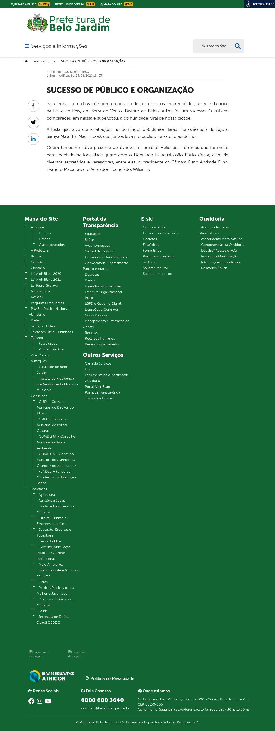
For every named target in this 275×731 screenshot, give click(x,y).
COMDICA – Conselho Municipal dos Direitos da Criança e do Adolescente (56, 459)
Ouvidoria (92, 381)
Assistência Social (52, 500)
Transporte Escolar (99, 398)
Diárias (90, 280)
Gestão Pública (50, 541)
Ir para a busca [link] (30, 4)
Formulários (152, 250)
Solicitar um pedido (157, 274)
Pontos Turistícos (51, 349)
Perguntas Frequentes (47, 303)
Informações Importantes (220, 262)
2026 (119, 722)
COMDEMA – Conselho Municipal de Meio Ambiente (56, 442)
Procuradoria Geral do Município (54, 602)
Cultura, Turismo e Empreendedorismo (52, 521)
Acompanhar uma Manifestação (214, 230)
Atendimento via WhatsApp (221, 239)
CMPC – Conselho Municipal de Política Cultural (52, 425)
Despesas (92, 274)
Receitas (91, 332)
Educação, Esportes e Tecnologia (54, 532)
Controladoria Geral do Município (55, 509)
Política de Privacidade (109, 678)
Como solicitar (154, 227)
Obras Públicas (96, 315)
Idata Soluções (166, 722)
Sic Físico (150, 262)
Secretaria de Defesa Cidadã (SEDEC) (52, 619)
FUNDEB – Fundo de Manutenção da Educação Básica (56, 477)
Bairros (36, 256)
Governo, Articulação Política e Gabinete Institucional (54, 552)
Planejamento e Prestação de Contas (106, 324)
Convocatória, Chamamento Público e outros (105, 266)
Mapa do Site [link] (116, 4)
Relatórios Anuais (214, 268)
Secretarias (39, 489)
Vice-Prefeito (40, 355)
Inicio (89, 298)
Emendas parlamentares (103, 286)
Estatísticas (151, 245)
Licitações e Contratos (102, 309)
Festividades (48, 343)
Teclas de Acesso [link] (75, 4)
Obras (43, 582)
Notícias (37, 297)
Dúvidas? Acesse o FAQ (219, 250)
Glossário (38, 268)
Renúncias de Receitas (102, 344)
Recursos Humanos (100, 338)
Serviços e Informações (59, 46)
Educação (92, 234)
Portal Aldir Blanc (98, 387)
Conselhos (39, 396)
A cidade (37, 227)
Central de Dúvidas (99, 251)
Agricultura (47, 495)
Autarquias (39, 361)
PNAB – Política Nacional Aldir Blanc (48, 311)
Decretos (150, 239)
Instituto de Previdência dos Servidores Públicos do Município (57, 384)
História (44, 239)
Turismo (37, 338)
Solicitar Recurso (155, 268)
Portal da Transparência (102, 392)
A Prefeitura (40, 250)
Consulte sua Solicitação (161, 233)
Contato (37, 262)
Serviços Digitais (43, 326)
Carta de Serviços (98, 363)
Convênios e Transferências (106, 257)
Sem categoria (44, 61)
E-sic (88, 369)
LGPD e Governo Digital (103, 303)
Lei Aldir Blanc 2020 (46, 274)
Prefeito (37, 320)
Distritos (45, 233)
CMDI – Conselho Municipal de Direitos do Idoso (55, 407)
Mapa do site (40, 291)
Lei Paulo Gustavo (44, 285)
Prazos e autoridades (159, 256)
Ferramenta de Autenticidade (107, 375)
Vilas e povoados (52, 245)
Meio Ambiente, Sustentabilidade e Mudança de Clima (58, 570)
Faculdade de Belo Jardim (52, 369)
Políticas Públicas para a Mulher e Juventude (55, 590)
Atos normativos (97, 245)
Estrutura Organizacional (103, 292)
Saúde (43, 611)
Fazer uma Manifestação (219, 256)
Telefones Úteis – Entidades (52, 332)
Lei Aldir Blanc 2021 (46, 279)
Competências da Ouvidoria (222, 245)
